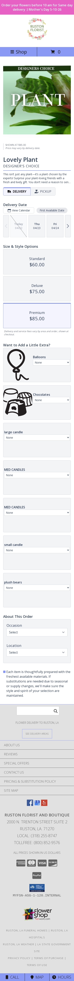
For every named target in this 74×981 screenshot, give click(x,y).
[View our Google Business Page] (37, 804)
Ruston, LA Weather (18, 944)
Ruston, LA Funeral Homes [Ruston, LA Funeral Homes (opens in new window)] (27, 930)
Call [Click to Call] (12, 977)
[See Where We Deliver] (37, 733)
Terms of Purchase (49, 958)
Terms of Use (37, 965)
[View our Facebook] (30, 804)
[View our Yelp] (44, 804)
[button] (37, 888)
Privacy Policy (19, 958)
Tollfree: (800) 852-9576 (37, 842)
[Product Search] (38, 710)
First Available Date (52, 210)
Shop (18, 51)
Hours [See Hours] (61, 977)
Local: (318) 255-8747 (37, 835)
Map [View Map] (37, 977)
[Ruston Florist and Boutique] (37, 41)
